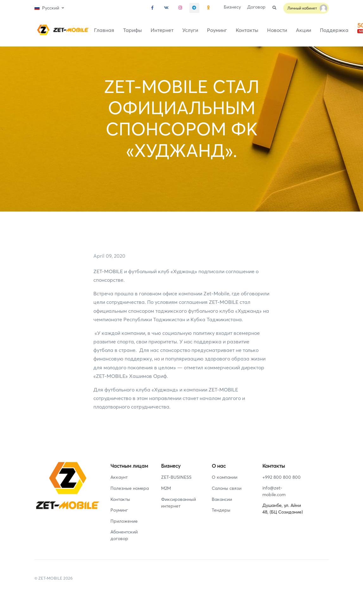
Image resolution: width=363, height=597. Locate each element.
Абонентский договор (124, 535)
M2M (166, 488)
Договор (256, 7)
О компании (224, 477)
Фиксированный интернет (178, 502)
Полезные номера (129, 488)
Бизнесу (232, 7)
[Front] (61, 30)
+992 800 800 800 (281, 477)
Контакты (247, 30)
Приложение (124, 521)
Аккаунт (119, 477)
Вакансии (222, 499)
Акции (303, 30)
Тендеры (221, 510)
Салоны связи (226, 488)
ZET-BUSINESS (176, 477)
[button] (49, 8)
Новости (277, 30)
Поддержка (334, 30)
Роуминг (217, 30)
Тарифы (132, 30)
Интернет (162, 30)
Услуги (190, 30)
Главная (104, 30)
